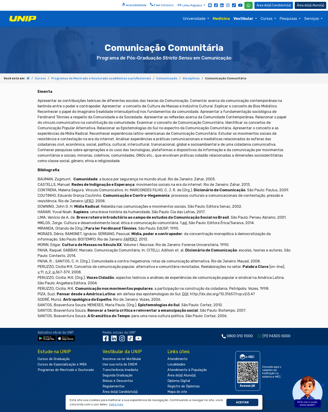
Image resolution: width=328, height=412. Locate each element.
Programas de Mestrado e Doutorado (66, 370)
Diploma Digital (178, 381)
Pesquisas (289, 18)
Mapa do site (177, 392)
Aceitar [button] (242, 402)
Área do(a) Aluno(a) (181, 375)
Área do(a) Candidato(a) (120, 392)
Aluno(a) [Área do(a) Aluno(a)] (310, 5)
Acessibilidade (134, 5)
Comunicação (166, 78)
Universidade (194, 18)
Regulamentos (113, 386)
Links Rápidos (190, 5)
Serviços (312, 18)
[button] (116, 404)
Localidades (176, 364)
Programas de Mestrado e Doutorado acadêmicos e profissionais (101, 78)
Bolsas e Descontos (117, 381)
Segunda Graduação (117, 375)
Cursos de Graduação (54, 359)
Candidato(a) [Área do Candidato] (273, 5)
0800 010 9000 (240, 336)
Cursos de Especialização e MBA (62, 364)
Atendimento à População (187, 370)
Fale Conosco (162, 5)
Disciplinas (191, 78)
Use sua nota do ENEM (119, 364)
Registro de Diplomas (183, 386)
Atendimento (177, 359)
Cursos (267, 18)
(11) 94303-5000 (276, 336)
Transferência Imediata (120, 370)
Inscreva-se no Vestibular (121, 359)
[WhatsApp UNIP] (248, 5)
